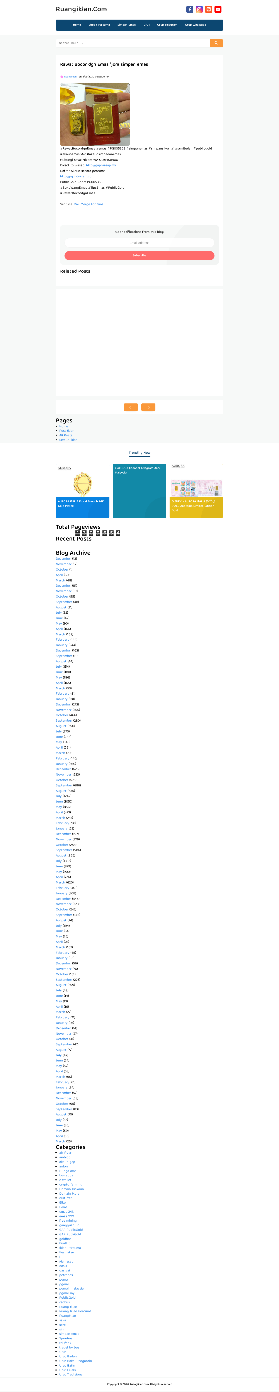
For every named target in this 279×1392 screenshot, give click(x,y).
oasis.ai (64, 1271)
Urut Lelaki (67, 1371)
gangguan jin (69, 1226)
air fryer (65, 1154)
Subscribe (139, 256)
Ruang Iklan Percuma (75, 1312)
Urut (62, 1353)
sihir (62, 1330)
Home (77, 25)
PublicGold (67, 1299)
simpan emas (69, 1335)
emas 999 (66, 1217)
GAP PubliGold (70, 1235)
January (62, 646)
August (61, 608)
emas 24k (66, 1213)
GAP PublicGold (71, 1231)
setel (62, 1326)
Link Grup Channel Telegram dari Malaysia (137, 471)
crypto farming (70, 1185)
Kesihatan (66, 1253)
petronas (66, 1276)
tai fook (65, 1344)
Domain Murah (70, 1195)
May (59, 624)
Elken (63, 1204)
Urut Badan (68, 1357)
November (63, 565)
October (62, 571)
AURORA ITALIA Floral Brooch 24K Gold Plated (81, 504)
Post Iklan (66, 432)
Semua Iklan (68, 441)
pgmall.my (67, 1294)
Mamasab (66, 1262)
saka (62, 1321)
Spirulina (66, 1339)
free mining (68, 1222)
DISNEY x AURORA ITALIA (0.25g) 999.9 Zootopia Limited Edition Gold (193, 507)
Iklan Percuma (70, 1249)
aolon (63, 1167)
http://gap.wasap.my (101, 166)
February (62, 641)
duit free (65, 1199)
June (59, 619)
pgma (63, 1281)
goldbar (65, 1240)
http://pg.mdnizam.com (77, 177)
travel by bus (69, 1348)
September (64, 603)
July (59, 614)
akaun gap (67, 1163)
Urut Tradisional (71, 1375)
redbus (64, 1303)
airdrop (64, 1158)
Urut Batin (67, 1366)
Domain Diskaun (71, 1190)
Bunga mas (67, 1172)
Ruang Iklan (68, 1308)
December (63, 560)
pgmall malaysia (71, 1289)
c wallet (65, 1181)
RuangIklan (67, 1317)
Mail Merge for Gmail (89, 205)
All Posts (65, 436)
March (60, 581)
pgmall (64, 1285)
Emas (63, 1208)
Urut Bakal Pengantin (75, 1362)
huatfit (64, 1244)
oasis (63, 1267)
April (59, 576)
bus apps (66, 1176)
